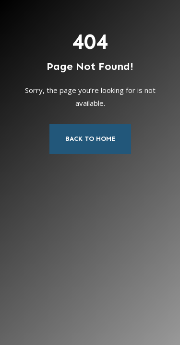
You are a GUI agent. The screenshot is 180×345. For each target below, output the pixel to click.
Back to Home (90, 139)
